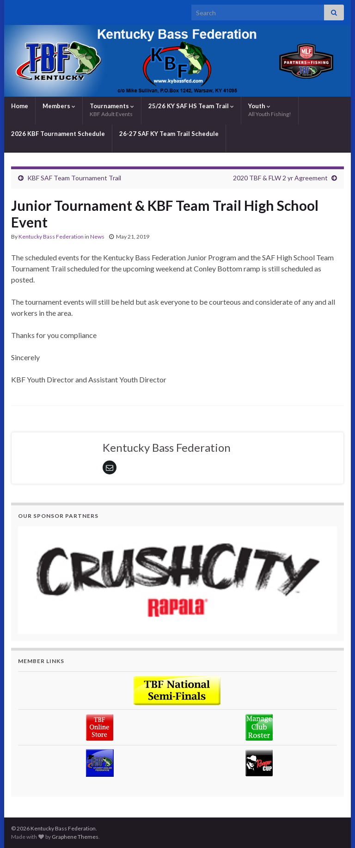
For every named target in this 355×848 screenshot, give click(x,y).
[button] (177, 580)
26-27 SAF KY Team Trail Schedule (169, 133)
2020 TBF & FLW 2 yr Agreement (280, 178)
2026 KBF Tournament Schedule (58, 133)
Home (19, 106)
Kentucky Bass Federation (51, 236)
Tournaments (112, 109)
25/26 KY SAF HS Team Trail (191, 106)
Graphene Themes (75, 836)
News (97, 236)
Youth (269, 109)
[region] (177, 580)
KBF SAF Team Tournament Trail (74, 178)
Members (59, 106)
